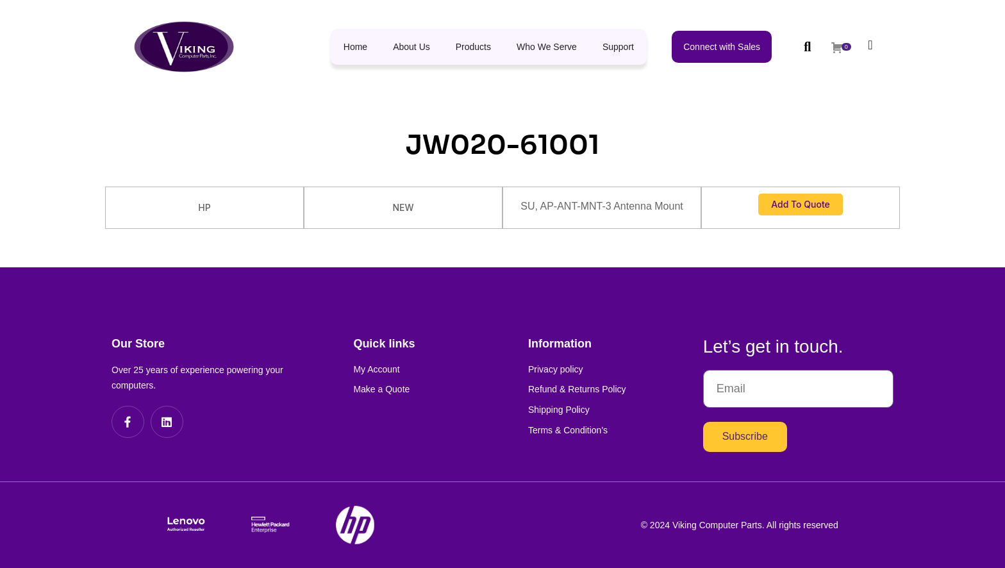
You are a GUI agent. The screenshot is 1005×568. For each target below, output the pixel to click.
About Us (411, 47)
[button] (807, 46)
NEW (402, 207)
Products (473, 47)
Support (618, 47)
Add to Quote (800, 204)
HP (204, 207)
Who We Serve (547, 47)
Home (355, 47)
